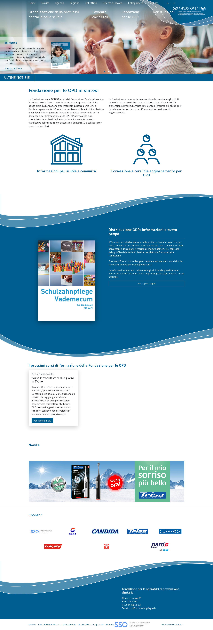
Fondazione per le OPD (131, 14)
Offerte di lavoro (112, 3)
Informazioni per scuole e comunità (66, 171)
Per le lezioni (164, 12)
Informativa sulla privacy (91, 624)
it (174, 3)
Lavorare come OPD (100, 14)
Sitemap (110, 624)
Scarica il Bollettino (13, 68)
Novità (45, 3)
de (168, 3)
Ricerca (154, 3)
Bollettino (91, 3)
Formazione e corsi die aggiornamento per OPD (146, 173)
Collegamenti (136, 3)
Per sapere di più (146, 283)
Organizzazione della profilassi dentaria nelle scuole (54, 14)
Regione (74, 3)
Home (32, 3)
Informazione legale (48, 624)
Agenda (59, 3)
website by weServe (172, 624)
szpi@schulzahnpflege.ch (142, 608)
